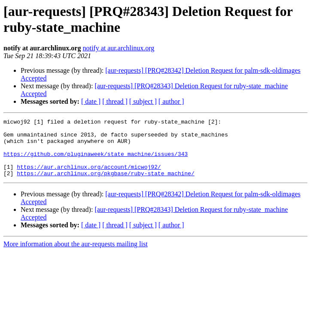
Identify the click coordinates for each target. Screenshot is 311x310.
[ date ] (91, 101)
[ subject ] (143, 101)
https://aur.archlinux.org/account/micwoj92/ (89, 177)
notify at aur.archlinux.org (118, 48)
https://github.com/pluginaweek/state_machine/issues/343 (95, 161)
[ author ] (171, 101)
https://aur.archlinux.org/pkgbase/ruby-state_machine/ (105, 185)
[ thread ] (115, 101)
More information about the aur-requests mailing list (75, 255)
